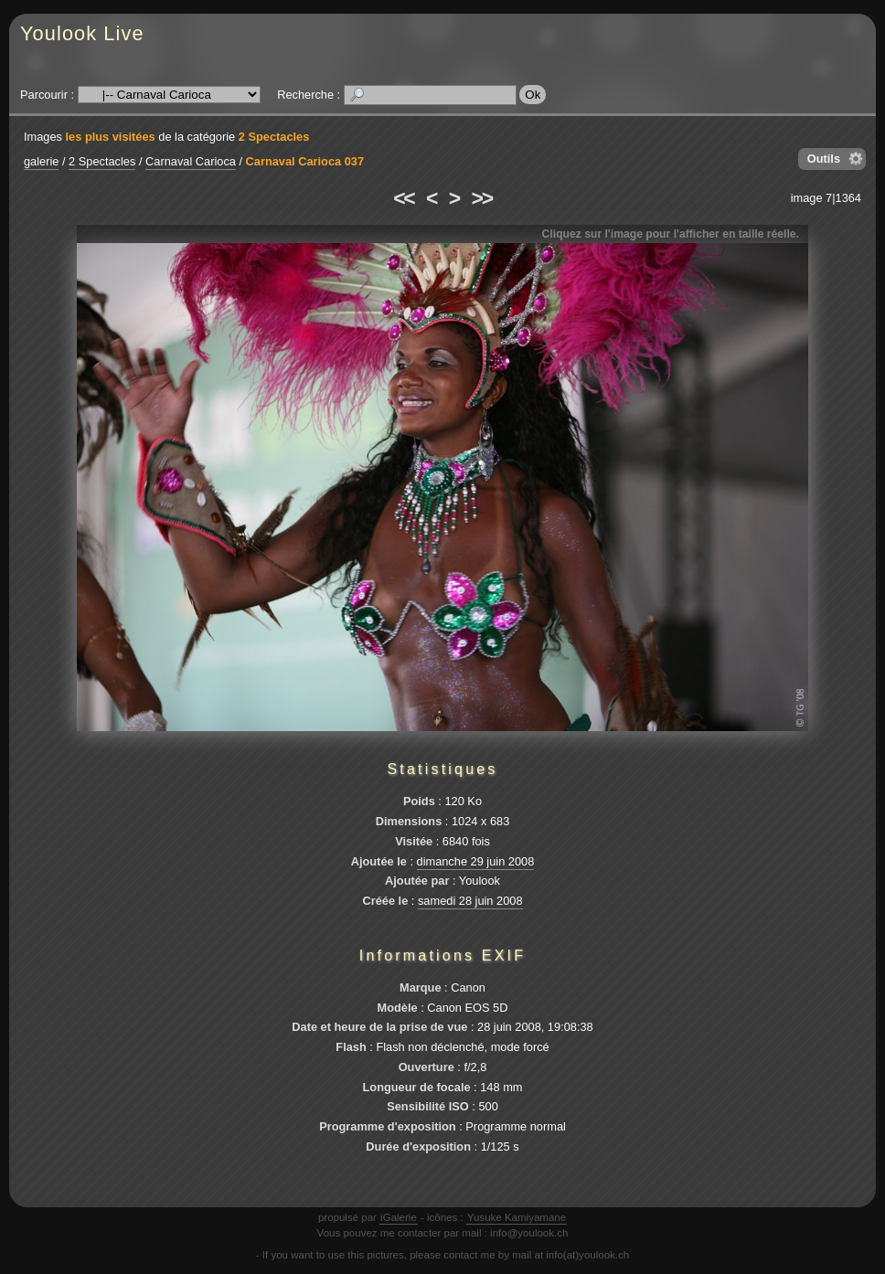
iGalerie (398, 1217)
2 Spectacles (274, 136)
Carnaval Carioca (190, 161)
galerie (41, 161)
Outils (823, 158)
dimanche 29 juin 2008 (476, 861)
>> (482, 198)
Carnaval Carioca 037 (305, 161)
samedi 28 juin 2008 (470, 901)
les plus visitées (110, 136)
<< (403, 198)
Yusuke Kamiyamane (516, 1217)
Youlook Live (82, 33)
